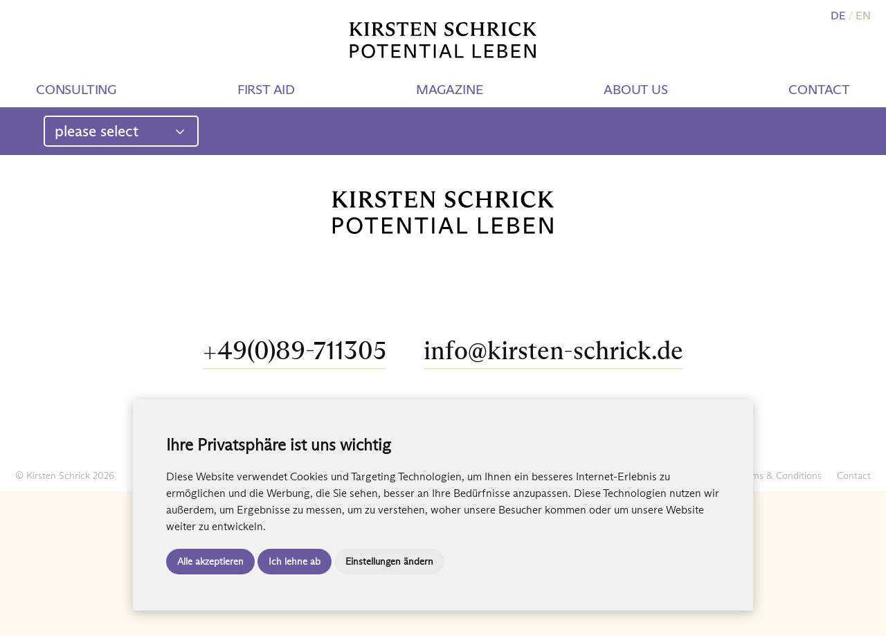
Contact (819, 89)
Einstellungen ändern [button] (389, 561)
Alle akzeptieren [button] (210, 561)
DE (838, 15)
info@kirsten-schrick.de (553, 350)
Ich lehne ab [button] (294, 561)
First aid (266, 89)
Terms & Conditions (780, 475)
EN (863, 15)
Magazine (449, 89)
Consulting (76, 89)
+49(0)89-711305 (294, 350)
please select (120, 130)
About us (635, 89)
